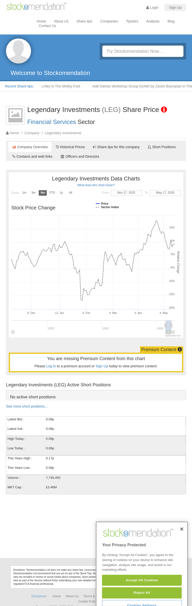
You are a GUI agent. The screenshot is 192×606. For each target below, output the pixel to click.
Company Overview (30, 147)
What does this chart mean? (95, 185)
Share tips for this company (116, 147)
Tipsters (132, 21)
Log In (51, 366)
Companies (109, 21)
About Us (61, 21)
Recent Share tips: (19, 86)
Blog (171, 21)
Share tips (84, 21)
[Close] (181, 545)
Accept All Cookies (142, 597)
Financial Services (51, 121)
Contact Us (47, 26)
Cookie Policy (87, 601)
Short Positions (162, 147)
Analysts (153, 21)
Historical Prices (70, 147)
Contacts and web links (32, 156)
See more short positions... (27, 406)
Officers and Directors (79, 156)
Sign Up (175, 7)
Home (41, 21)
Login (152, 7)
